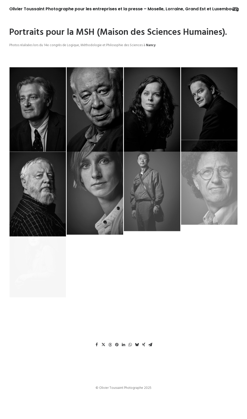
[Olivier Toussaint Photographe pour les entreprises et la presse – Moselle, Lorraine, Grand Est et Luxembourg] (124, 9)
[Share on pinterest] (117, 345)
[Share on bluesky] (137, 345)
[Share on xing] (144, 345)
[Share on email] (150, 345)
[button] (235, 9)
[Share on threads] (110, 345)
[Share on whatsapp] (130, 345)
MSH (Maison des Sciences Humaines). (151, 32)
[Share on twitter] (103, 345)
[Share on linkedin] (124, 345)
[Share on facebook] (97, 345)
